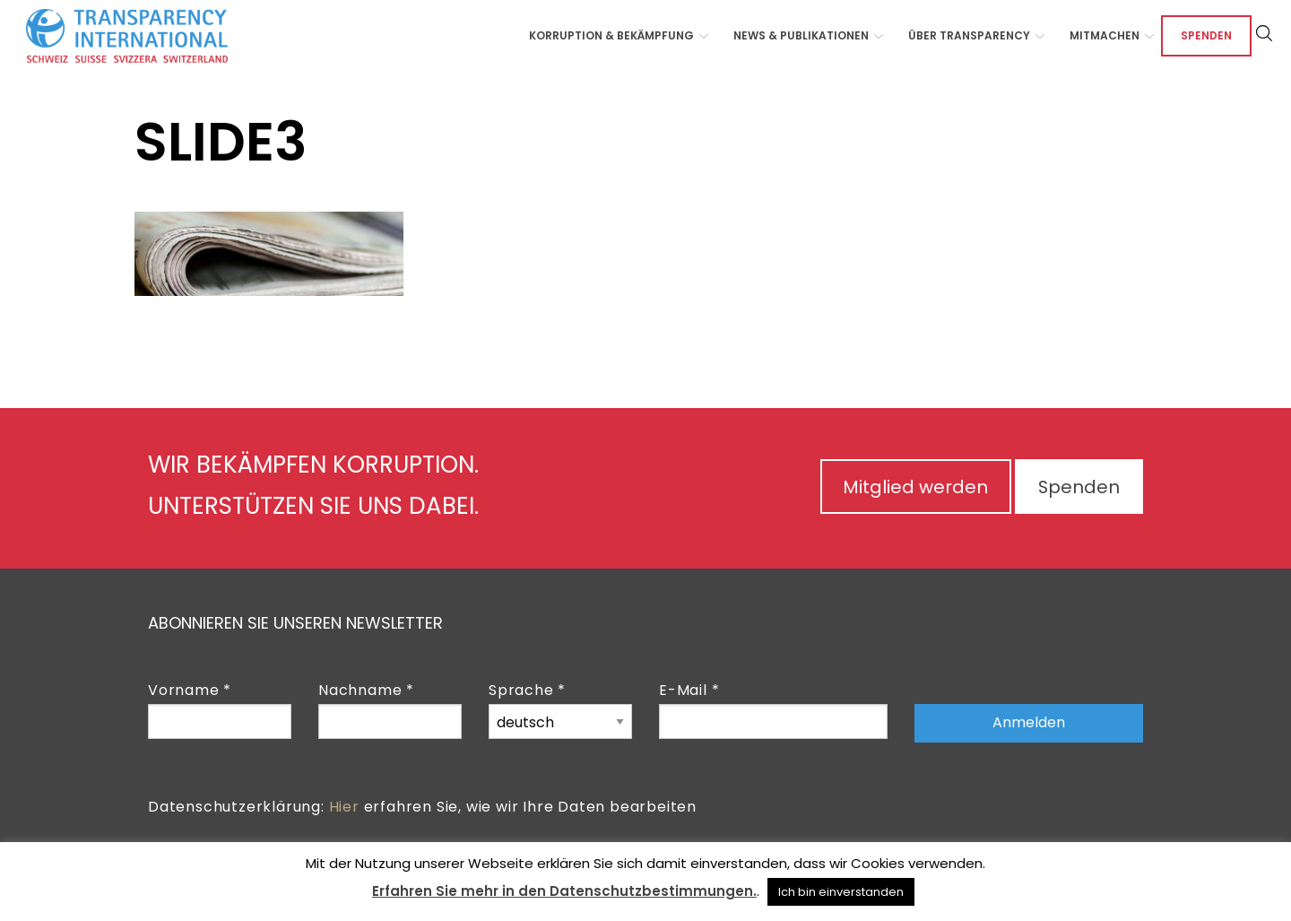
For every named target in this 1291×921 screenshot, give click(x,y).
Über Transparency (969, 35)
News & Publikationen (801, 35)
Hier (344, 806)
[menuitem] (613, 36)
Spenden (1206, 35)
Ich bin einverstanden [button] (841, 891)
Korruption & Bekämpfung (611, 35)
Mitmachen (1104, 35)
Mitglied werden (911, 487)
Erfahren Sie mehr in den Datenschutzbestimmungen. (564, 891)
